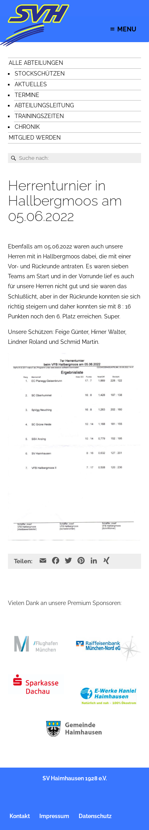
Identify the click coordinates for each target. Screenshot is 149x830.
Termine (27, 95)
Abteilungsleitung (44, 105)
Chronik (27, 127)
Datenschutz (95, 816)
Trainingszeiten (39, 116)
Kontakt (20, 816)
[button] (126, 29)
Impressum (54, 816)
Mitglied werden (35, 137)
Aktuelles (31, 84)
